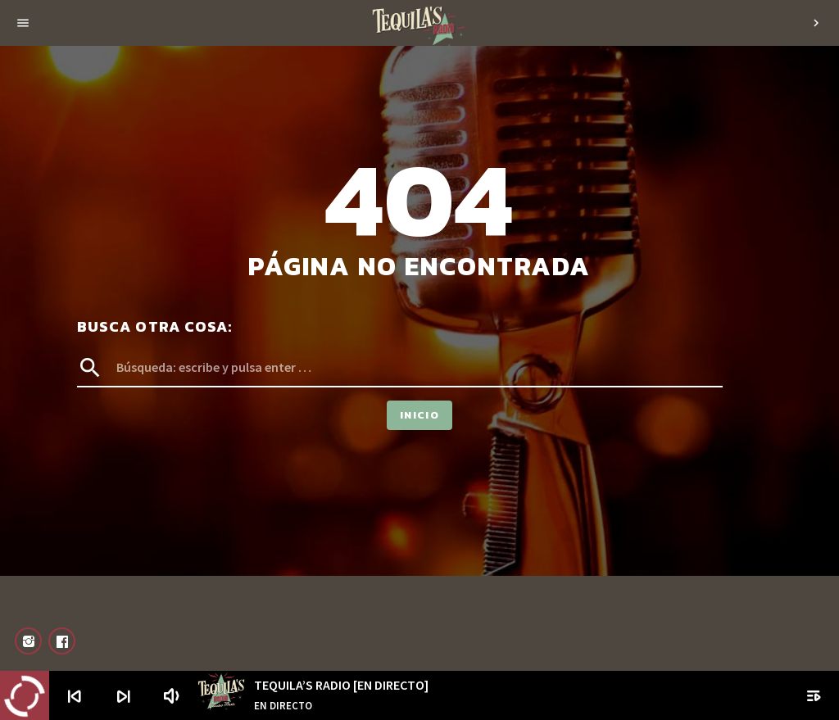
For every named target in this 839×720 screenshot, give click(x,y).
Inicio (419, 415)
